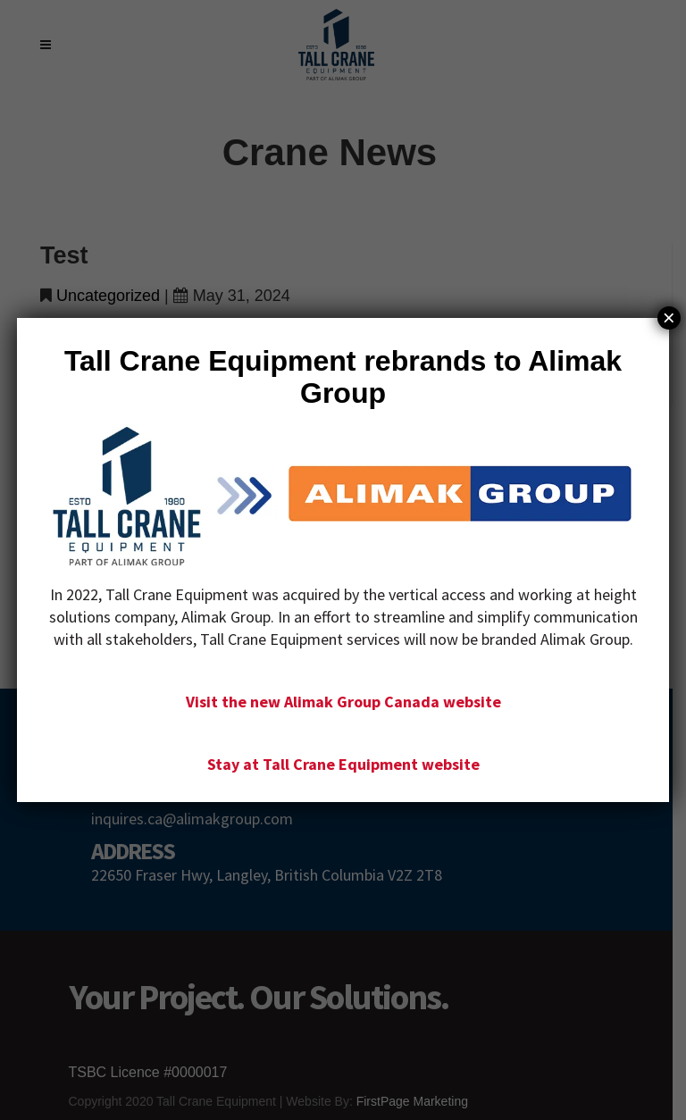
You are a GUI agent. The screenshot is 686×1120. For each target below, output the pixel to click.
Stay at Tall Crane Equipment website (343, 764)
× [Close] (669, 318)
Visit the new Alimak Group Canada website (343, 701)
